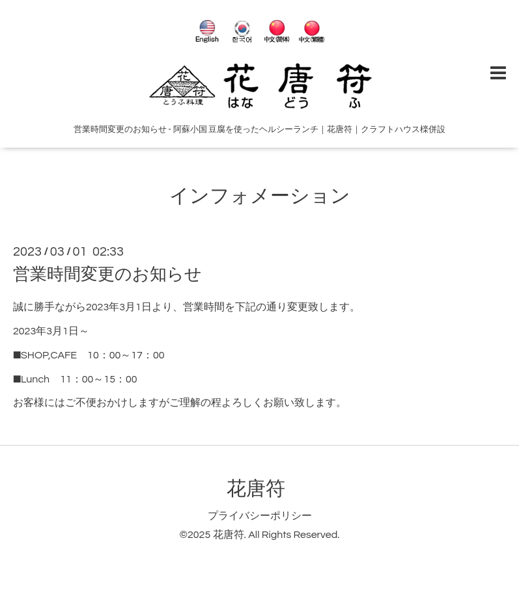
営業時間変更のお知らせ (107, 274)
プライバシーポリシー (260, 516)
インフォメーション (259, 196)
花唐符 (256, 489)
